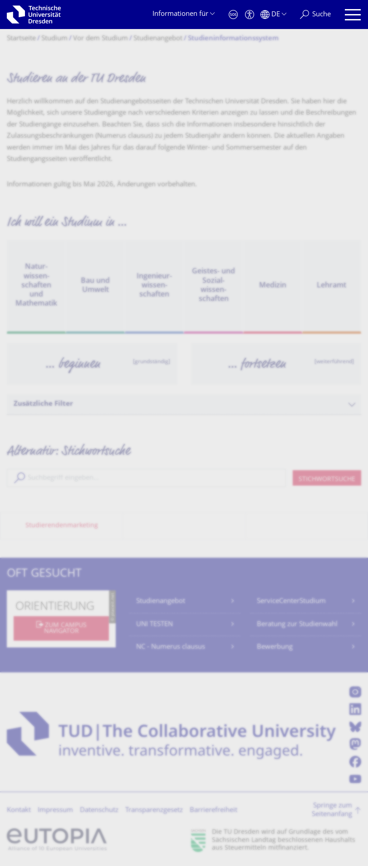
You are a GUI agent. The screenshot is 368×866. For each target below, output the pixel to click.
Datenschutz (99, 810)
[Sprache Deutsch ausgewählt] (273, 14)
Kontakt (19, 810)
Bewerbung (275, 647)
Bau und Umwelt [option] (95, 286)
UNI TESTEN (154, 624)
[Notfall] (233, 14)
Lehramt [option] (331, 285)
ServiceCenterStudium (291, 601)
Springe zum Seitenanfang (332, 810)
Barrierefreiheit (213, 810)
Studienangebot (160, 601)
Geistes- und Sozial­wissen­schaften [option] (213, 285)
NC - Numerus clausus (170, 647)
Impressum (55, 810)
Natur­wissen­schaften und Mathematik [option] (36, 285)
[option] (92, 364)
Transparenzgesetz (154, 810)
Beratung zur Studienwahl (297, 624)
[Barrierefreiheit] (250, 14)
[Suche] (315, 14)
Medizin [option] (272, 285)
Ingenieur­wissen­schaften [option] (154, 285)
